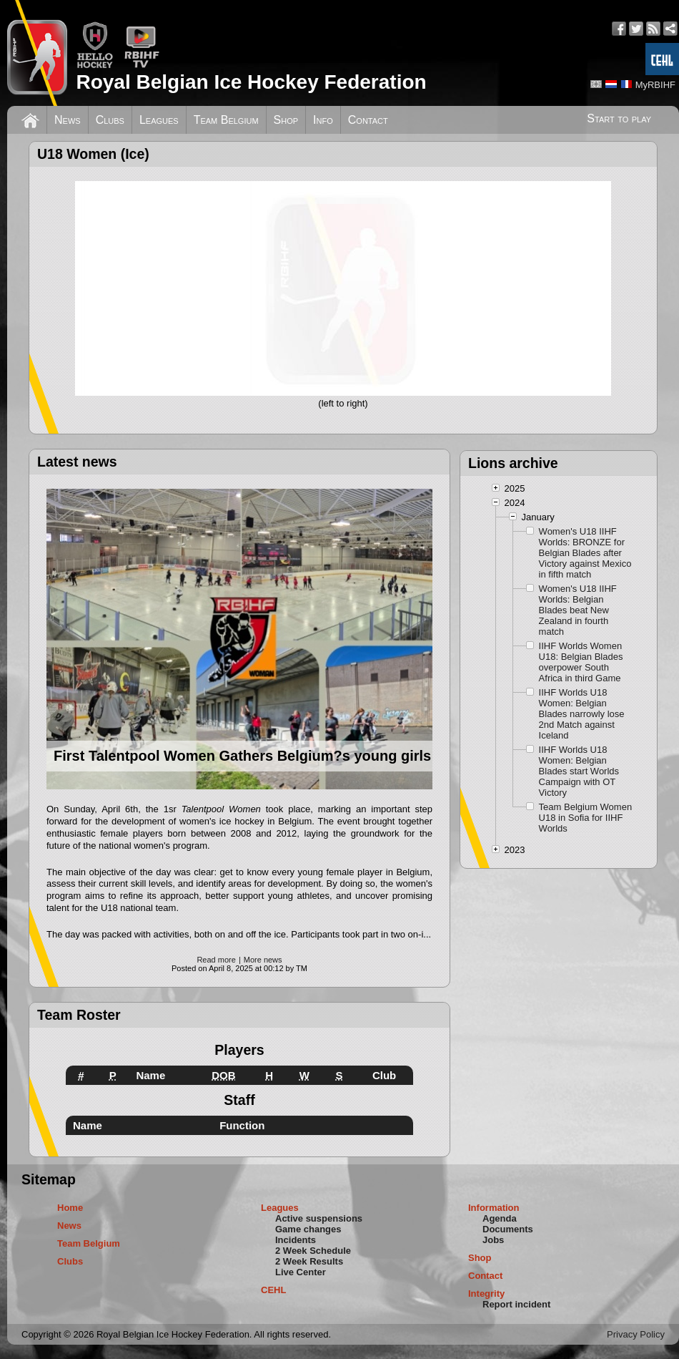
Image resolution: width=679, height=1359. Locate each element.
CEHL (273, 1290)
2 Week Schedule (313, 1250)
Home (70, 1207)
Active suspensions (318, 1218)
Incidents (295, 1239)
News (67, 120)
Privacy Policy (636, 1334)
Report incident (516, 1304)
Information (494, 1207)
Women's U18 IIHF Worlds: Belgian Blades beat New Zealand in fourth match (578, 610)
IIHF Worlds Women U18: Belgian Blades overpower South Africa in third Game (581, 661)
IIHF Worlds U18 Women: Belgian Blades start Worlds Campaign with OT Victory (579, 771)
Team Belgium (226, 120)
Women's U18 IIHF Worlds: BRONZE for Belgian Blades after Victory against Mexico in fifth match (585, 553)
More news (263, 959)
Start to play (619, 118)
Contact (368, 120)
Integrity (486, 1293)
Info (323, 120)
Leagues (159, 120)
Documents (507, 1229)
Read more (216, 959)
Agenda (499, 1218)
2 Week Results (309, 1261)
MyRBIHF (655, 84)
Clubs (110, 120)
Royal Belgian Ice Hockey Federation (251, 82)
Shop (286, 120)
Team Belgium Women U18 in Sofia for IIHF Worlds (586, 818)
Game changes (308, 1229)
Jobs (493, 1239)
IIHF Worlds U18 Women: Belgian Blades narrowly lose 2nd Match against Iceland (582, 714)
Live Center (300, 1272)
